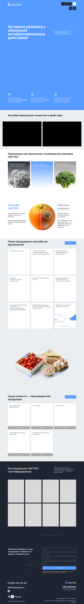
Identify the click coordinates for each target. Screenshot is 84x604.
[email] (59, 563)
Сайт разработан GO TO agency (66, 598)
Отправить (59, 568)
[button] (66, 4)
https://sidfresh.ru (65, 326)
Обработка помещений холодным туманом (63, 305)
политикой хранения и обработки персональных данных (58, 572)
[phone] (59, 554)
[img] (65, 316)
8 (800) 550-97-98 (17, 583)
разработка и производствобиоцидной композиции (69, 589)
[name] (59, 549)
